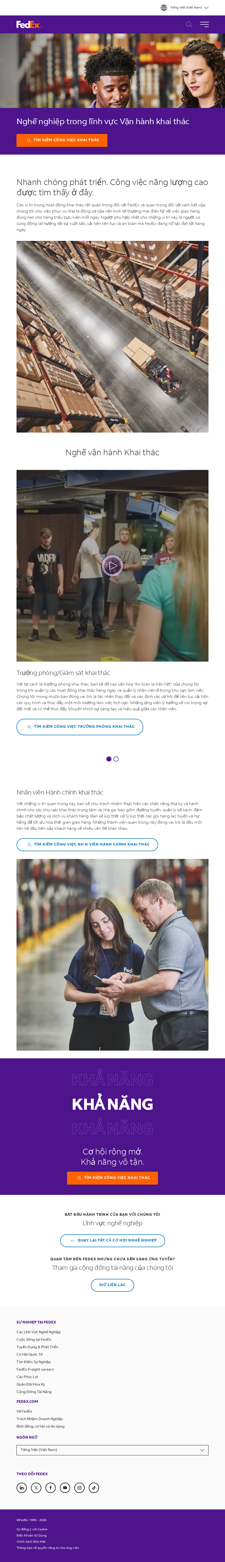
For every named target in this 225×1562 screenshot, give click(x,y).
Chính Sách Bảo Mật (31, 1541)
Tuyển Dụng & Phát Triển (37, 1347)
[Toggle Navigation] (204, 24)
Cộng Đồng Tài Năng (34, 1392)
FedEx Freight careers (35, 1370)
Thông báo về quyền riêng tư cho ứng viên (48, 1548)
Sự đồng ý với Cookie (32, 1529)
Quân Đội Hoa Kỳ (31, 1385)
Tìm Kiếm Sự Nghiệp (34, 1362)
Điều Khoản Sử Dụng (32, 1535)
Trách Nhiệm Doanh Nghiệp (40, 1419)
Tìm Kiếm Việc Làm (187, 24)
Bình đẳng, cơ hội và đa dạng (41, 1427)
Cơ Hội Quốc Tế (30, 1355)
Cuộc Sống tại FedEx (34, 1340)
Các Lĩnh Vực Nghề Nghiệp (39, 1332)
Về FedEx (24, 1412)
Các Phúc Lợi (27, 1377)
